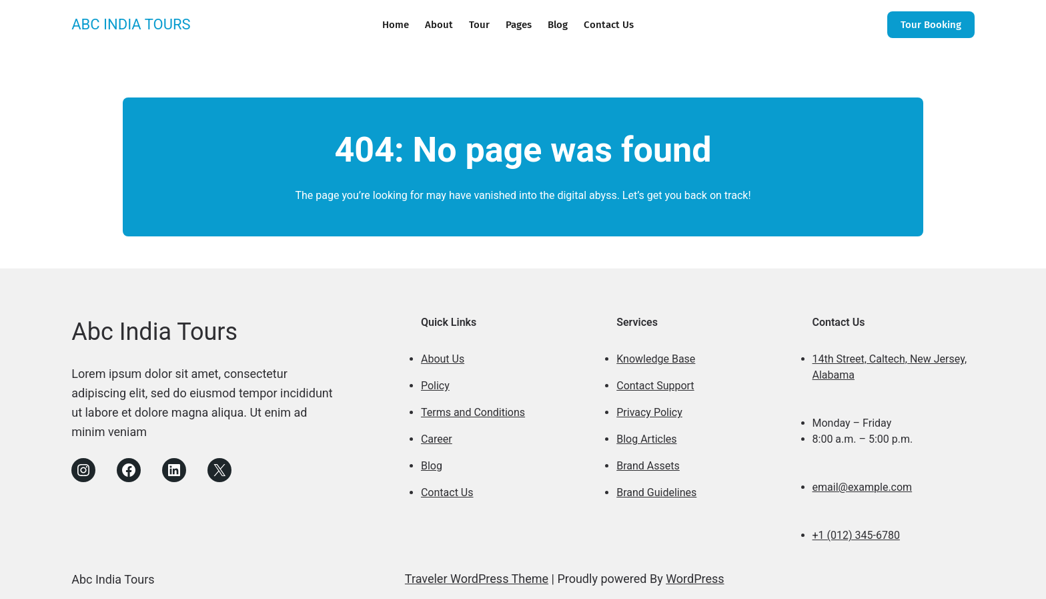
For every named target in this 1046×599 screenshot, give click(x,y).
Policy (435, 385)
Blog (431, 465)
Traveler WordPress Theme (476, 579)
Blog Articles (646, 439)
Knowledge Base (655, 359)
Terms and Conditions (473, 412)
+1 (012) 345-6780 (856, 535)
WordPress (695, 579)
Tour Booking (931, 25)
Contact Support (655, 385)
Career (436, 439)
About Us (442, 359)
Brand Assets (648, 465)
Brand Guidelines (656, 492)
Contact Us (447, 492)
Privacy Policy (649, 412)
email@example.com (863, 487)
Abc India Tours (130, 24)
